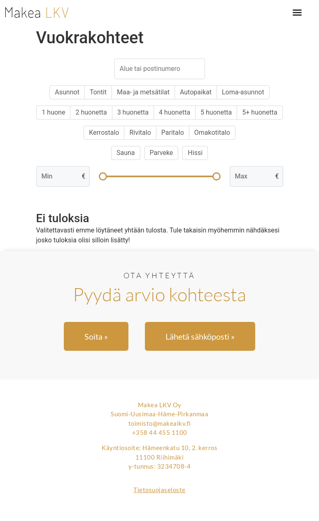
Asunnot (67, 92)
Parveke (161, 153)
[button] (297, 12)
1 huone (53, 112)
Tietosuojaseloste (159, 489)
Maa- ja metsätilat (143, 92)
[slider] (103, 176)
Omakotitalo (212, 132)
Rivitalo (140, 132)
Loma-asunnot (243, 92)
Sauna (125, 153)
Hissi (195, 153)
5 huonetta (216, 112)
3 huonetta (133, 112)
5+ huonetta (259, 112)
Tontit (98, 92)
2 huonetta (91, 112)
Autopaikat (196, 92)
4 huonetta (174, 112)
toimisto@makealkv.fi (159, 423)
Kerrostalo (104, 132)
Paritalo (172, 132)
